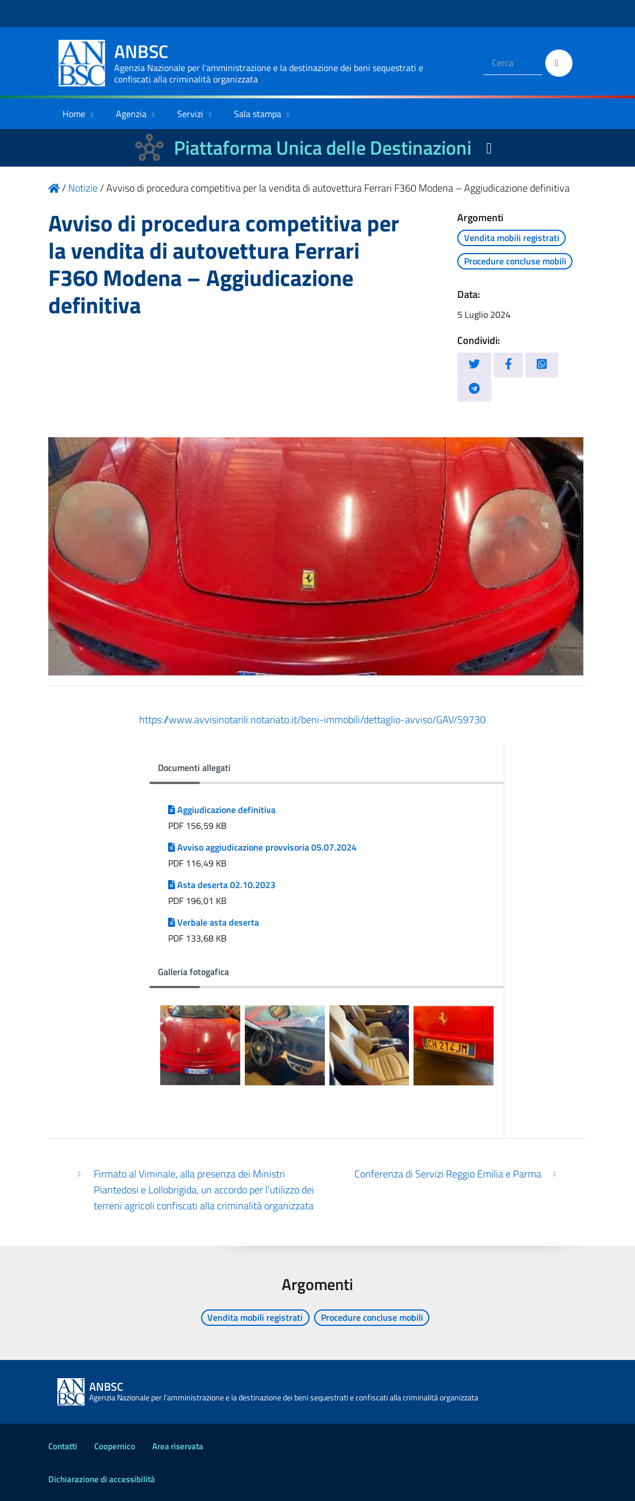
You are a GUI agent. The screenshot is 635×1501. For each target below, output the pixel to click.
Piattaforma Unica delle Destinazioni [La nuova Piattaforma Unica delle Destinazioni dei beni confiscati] (322, 147)
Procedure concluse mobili (515, 261)
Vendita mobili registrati (511, 237)
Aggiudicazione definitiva (221, 809)
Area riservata (177, 1446)
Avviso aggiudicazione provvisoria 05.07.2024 (262, 847)
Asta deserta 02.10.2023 (221, 885)
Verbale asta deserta (213, 922)
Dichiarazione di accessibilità (101, 1479)
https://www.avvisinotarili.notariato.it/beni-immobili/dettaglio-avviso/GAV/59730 (312, 719)
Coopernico (114, 1446)
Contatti (62, 1446)
